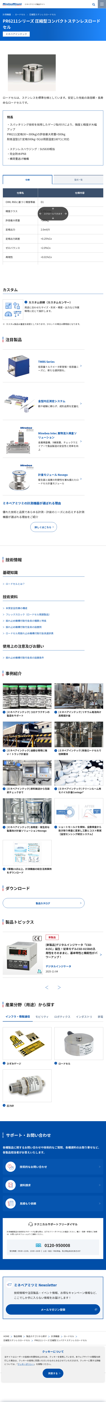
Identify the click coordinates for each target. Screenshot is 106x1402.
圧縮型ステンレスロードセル (16, 1340)
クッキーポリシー (26, 1364)
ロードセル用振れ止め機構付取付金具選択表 (30, 633)
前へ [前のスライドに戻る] (46, 987)
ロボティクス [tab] (62, 1017)
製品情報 (18, 1336)
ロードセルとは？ (15, 583)
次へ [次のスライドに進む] (59, 987)
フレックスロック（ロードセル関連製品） (28, 614)
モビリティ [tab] (42, 1017)
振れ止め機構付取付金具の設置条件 (25, 657)
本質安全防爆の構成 (16, 608)
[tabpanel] (53, 1067)
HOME (6, 1336)
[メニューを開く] (102, 4)
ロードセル (69, 1336)
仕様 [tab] (27, 179)
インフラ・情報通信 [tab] (17, 1016)
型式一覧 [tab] (78, 179)
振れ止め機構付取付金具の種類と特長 (26, 620)
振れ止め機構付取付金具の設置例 (24, 627)
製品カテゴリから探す (36, 1336)
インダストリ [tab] (84, 1017)
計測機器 (55, 1336)
